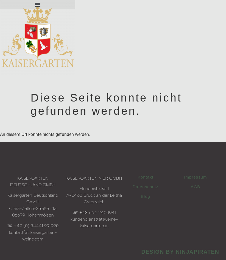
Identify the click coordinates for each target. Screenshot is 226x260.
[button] (37, 4)
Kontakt (146, 177)
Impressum (195, 177)
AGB (195, 186)
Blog (145, 196)
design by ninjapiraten (180, 252)
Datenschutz (145, 186)
